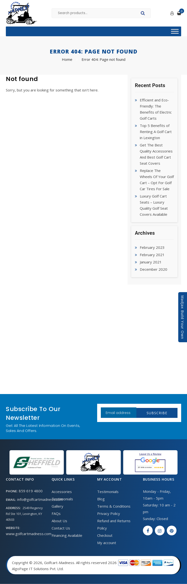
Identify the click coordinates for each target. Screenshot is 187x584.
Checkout (104, 535)
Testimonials (62, 498)
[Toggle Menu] (175, 31)
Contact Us (61, 528)
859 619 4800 (31, 490)
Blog (101, 498)
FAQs (56, 513)
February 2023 (152, 247)
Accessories (62, 491)
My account (106, 542)
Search (143, 14)
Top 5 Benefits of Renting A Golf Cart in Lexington (156, 131)
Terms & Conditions (114, 506)
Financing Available (67, 535)
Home (67, 59)
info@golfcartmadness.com (40, 499)
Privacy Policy (108, 513)
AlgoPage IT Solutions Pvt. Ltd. (38, 568)
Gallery (57, 506)
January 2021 (151, 262)
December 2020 (153, 269)
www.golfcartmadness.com (28, 533)
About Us (59, 520)
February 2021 (152, 254)
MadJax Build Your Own (182, 317)
